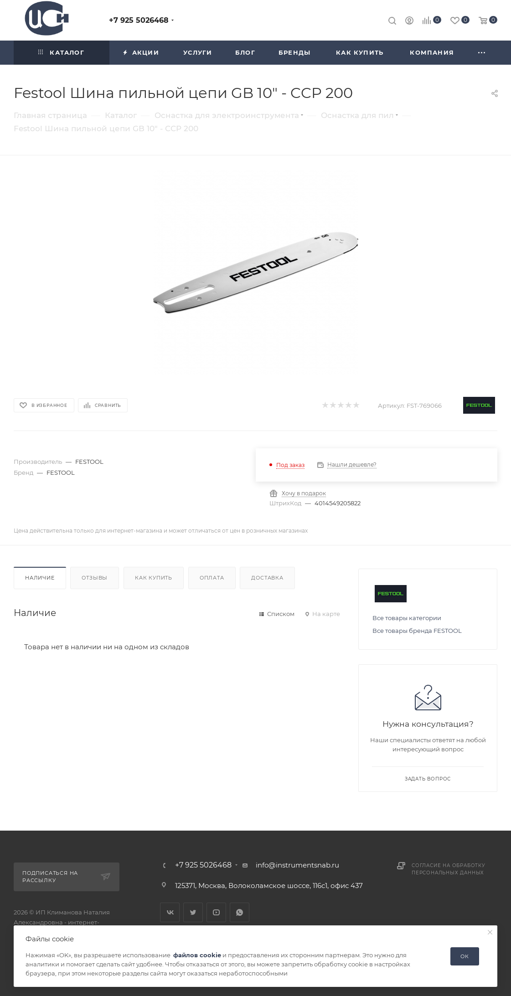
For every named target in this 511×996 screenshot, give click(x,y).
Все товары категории (406, 617)
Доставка (267, 578)
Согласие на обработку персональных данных (448, 869)
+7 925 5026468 (139, 20)
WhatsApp (239, 912)
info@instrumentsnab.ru (297, 865)
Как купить (153, 578)
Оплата (212, 578)
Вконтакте (170, 912)
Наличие (40, 578)
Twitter (193, 912)
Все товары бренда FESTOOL (417, 630)
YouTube (216, 912)
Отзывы (95, 578)
